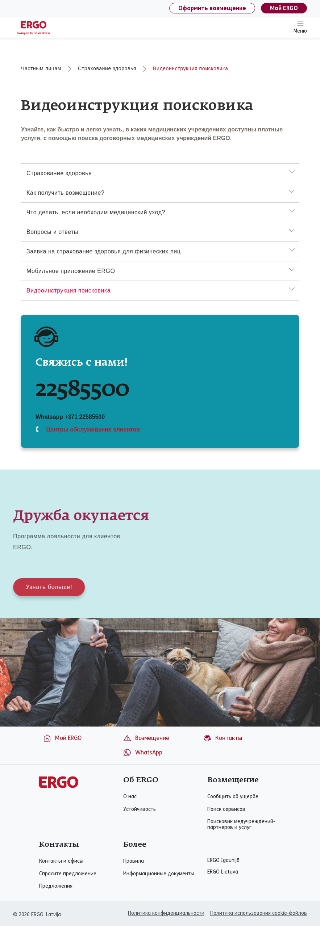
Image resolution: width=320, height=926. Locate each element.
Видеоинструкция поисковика (190, 68)
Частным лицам (41, 68)
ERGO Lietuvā (222, 872)
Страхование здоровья (107, 68)
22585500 (82, 389)
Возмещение (146, 738)
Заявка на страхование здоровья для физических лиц (103, 251)
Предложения (55, 886)
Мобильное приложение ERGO (70, 271)
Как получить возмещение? (65, 193)
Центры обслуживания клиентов (92, 429)
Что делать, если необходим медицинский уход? (95, 212)
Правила (133, 861)
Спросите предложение (67, 874)
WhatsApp (142, 752)
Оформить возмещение (212, 8)
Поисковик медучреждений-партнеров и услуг (241, 824)
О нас (130, 797)
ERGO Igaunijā (223, 860)
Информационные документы (158, 874)
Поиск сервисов (226, 809)
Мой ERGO (284, 8)
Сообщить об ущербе (232, 797)
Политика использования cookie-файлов (258, 913)
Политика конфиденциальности (166, 913)
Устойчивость (139, 809)
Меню (300, 27)
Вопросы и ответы (52, 232)
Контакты (222, 738)
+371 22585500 (85, 417)
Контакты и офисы (61, 861)
